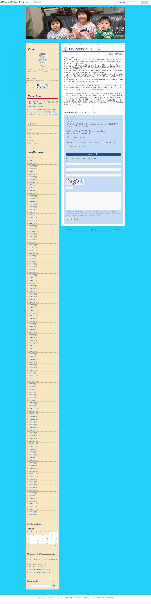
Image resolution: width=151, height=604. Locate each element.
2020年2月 (32, 305)
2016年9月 (32, 416)
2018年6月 (32, 359)
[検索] (128, 2)
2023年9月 (32, 190)
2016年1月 (32, 438)
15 (51, 538)
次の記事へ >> (118, 230)
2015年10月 (32, 446)
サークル (63, 598)
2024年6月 (32, 179)
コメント (68, 191)
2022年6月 (32, 231)
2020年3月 (32, 302)
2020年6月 (32, 294)
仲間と (31, 137)
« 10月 (28, 545)
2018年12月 (32, 343)
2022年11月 (32, 217)
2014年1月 (32, 501)
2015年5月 (32, 457)
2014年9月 (32, 479)
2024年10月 (32, 174)
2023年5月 (32, 201)
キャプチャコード (79, 188)
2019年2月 (32, 337)
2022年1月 (32, 245)
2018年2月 (32, 370)
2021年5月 (32, 264)
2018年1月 (32, 373)
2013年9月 (32, 512)
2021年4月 (32, 266)
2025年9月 (32, 163)
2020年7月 (32, 291)
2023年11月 (32, 187)
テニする (69, 598)
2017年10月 (32, 381)
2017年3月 (32, 400)
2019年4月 (32, 332)
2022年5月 (32, 234)
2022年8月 (32, 226)
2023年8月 (32, 193)
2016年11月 (32, 411)
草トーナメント (33, 143)
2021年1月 (32, 275)
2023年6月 (32, 198)
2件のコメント (93, 112)
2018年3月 (32, 367)
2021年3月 (32, 269)
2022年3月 (32, 239)
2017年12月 (32, 375)
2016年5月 (32, 427)
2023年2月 (32, 209)
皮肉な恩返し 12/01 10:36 (36, 106)
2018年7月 (32, 356)
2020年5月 (32, 296)
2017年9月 (32, 384)
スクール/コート (78, 598)
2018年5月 (32, 362)
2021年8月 (32, 258)
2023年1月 (32, 212)
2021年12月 (32, 247)
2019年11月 (32, 313)
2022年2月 (32, 242)
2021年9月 (32, 256)
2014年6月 (32, 487)
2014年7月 (32, 484)
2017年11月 (32, 378)
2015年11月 (32, 444)
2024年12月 (32, 171)
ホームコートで (33, 135)
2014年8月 (32, 482)
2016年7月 (32, 422)
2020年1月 (32, 307)
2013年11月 (32, 506)
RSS (43, 66)
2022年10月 (32, 220)
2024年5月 (32, 182)
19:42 (84, 137)
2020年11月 (32, 280)
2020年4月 (32, 299)
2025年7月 (32, 166)
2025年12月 (32, 157)
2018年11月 (32, 345)
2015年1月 (32, 468)
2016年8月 (32, 419)
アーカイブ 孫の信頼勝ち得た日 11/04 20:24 (42, 109)
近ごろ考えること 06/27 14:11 (37, 564)
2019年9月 (32, 318)
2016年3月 (32, 433)
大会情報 (86, 598)
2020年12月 (32, 277)
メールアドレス (70, 167)
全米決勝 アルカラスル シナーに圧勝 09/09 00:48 (43, 114)
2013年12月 (32, 504)
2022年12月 (32, 215)
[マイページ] (28, 2)
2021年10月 (32, 253)
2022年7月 (32, 228)
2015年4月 (32, 460)
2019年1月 (32, 340)
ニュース (56, 598)
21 (47, 540)
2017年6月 (32, 392)
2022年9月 (32, 223)
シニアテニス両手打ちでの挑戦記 (93, 28)
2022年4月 (32, 236)
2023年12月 (32, 185)
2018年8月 (32, 354)
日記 (72, 112)
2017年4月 (32, 397)
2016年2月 (32, 435)
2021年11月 (32, 250)
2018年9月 (32, 351)
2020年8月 (32, 288)
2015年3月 (32, 463)
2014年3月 (32, 495)
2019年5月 (32, 329)
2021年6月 (32, 261)
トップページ (40, 598)
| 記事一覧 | (93, 230)
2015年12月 (32, 441)
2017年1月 (32, 405)
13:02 (83, 146)
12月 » (56, 545)
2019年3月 (32, 335)
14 (47, 538)
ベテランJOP (32, 132)
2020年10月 (32, 283)
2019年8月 (32, 321)
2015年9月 (32, 449)
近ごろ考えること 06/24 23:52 (37, 567)
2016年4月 (32, 430)
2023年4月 (32, 204)
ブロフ (67, 173)
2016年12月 (32, 408)
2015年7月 (32, 452)
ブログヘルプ (100, 598)
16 (56, 538)
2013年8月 (32, 514)
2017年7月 (32, 389)
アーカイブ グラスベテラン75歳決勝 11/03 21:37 (43, 112)
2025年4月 (32, 168)
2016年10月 (32, 414)
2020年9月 (32, 286)
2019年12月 (32, 310)
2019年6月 (32, 326)
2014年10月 (32, 476)
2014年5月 (32, 490)
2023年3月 (32, 207)
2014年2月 (32, 498)
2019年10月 (32, 316)
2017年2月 (32, 403)
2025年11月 (32, 160)
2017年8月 (32, 386)
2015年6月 (32, 454)
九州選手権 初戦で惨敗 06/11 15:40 (39, 572)
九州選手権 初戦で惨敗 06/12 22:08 (39, 569)
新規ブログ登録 (109, 598)
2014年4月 (32, 493)
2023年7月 (32, 196)
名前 (67, 162)
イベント (92, 598)
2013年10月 (32, 509)
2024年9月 (32, 177)
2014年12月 (32, 471)
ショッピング (49, 598)
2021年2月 (32, 272)
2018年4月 (32, 365)
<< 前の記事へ (69, 230)
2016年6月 (32, 425)
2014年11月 (32, 474)
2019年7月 (32, 324)
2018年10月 (32, 348)
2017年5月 (32, 395)
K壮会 (30, 129)
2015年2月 (32, 465)
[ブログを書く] (37, 2)
